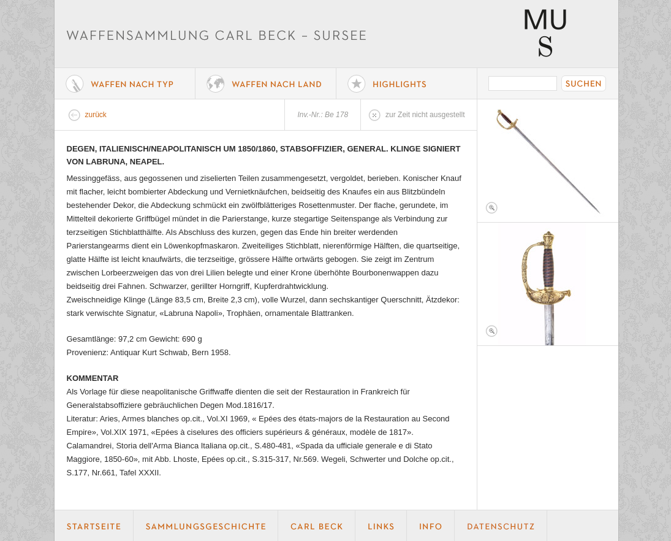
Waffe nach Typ (125, 83)
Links (381, 525)
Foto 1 (547, 160)
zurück (96, 114)
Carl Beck (316, 525)
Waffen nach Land (265, 83)
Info (431, 525)
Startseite (94, 525)
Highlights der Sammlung (406, 83)
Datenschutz (501, 525)
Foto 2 (547, 284)
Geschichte (206, 525)
